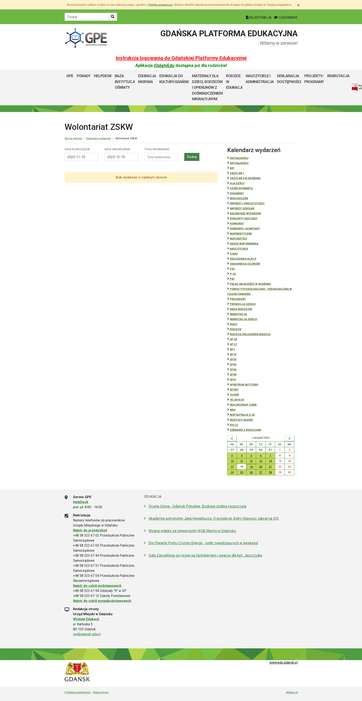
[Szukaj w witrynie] (112, 17)
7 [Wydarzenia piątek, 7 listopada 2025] (270, 455)
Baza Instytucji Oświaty (125, 82)
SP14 (233, 354)
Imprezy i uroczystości (247, 203)
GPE (69, 76)
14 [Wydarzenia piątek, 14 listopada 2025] (270, 461)
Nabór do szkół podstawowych (97, 586)
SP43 (233, 364)
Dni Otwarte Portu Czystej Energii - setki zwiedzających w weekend (203, 543)
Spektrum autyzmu (244, 384)
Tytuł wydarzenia (156, 149)
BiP (232, 168)
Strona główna (73, 138)
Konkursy (237, 223)
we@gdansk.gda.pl (87, 634)
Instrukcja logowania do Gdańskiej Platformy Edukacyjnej (181, 58)
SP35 (233, 359)
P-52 (233, 273)
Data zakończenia (117, 149)
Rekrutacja (338, 76)
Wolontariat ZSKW (243, 404)
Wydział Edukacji (86, 619)
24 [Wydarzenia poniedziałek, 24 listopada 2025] (232, 472)
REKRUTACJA (238, 314)
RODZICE (235, 329)
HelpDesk (80, 502)
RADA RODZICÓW (241, 309)
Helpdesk (102, 76)
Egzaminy (237, 193)
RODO (233, 324)
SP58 (233, 374)
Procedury (238, 299)
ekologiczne (239, 198)
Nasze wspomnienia (244, 243)
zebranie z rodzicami (245, 429)
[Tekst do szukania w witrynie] (86, 17)
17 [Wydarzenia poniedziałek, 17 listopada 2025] (232, 466)
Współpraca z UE (242, 414)
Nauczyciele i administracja (260, 79)
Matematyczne (241, 233)
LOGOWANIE (286, 18)
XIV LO (234, 424)
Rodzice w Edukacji (234, 82)
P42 (232, 268)
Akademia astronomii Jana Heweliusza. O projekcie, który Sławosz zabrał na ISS (214, 518)
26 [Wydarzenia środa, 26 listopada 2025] (251, 472)
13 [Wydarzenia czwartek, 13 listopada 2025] (260, 461)
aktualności (239, 163)
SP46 (233, 369)
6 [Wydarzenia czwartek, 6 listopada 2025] (260, 455)
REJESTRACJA (259, 18)
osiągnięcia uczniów (245, 263)
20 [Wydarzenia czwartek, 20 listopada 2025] (260, 466)
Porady (83, 76)
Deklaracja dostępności (289, 79)
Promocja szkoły (243, 304)
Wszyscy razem (241, 419)
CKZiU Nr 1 (237, 173)
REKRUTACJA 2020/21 (243, 319)
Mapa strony (100, 692)
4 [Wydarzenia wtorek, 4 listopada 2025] (241, 455)
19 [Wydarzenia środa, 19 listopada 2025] (251, 466)
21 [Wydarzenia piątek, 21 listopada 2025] (270, 466)
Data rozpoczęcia (77, 149)
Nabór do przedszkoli (90, 530)
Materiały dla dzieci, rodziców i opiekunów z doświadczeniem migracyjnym (207, 87)
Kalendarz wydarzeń (98, 138)
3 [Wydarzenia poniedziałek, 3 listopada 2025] (232, 455)
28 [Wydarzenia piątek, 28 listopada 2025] (270, 472)
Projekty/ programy (314, 79)
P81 (232, 278)
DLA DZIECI (237, 183)
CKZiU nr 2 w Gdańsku (245, 178)
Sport (234, 389)
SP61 (233, 379)
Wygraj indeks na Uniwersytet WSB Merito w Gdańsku (192, 531)
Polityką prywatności (160, 4)
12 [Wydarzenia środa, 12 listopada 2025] (251, 461)
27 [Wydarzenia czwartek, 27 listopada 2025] (260, 472)
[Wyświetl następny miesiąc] (289, 439)
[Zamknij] (298, 5)
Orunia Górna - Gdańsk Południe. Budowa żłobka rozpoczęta (197, 506)
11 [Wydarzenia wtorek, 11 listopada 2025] (241, 461)
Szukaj (192, 157)
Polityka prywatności (78, 692)
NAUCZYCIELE (239, 248)
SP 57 (233, 344)
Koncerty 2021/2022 (243, 218)
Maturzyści (238, 238)
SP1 (232, 349)
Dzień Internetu (241, 188)
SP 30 (233, 339)
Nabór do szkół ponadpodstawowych (102, 601)
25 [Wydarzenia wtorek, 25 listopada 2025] (241, 472)
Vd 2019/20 (237, 399)
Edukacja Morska (147, 79)
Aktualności (239, 158)
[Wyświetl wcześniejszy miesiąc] (232, 439)
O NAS (234, 253)
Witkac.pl (292, 692)
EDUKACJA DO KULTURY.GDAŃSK (174, 79)
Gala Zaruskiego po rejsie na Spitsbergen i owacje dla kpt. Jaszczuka (205, 555)
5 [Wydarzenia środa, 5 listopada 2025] (251, 455)
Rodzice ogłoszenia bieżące (250, 334)
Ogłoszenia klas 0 (243, 258)
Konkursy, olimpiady (245, 228)
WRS (232, 409)
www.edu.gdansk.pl (283, 663)
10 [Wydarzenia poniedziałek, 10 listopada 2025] (232, 461)
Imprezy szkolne (242, 208)
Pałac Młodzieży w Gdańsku (250, 283)
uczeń (234, 394)
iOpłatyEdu (164, 65)
